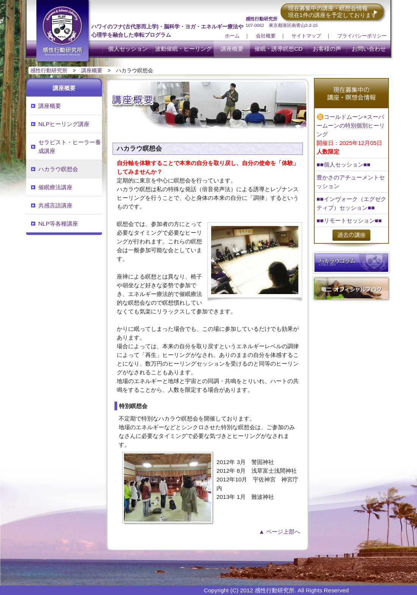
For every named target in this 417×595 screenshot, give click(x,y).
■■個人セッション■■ (343, 164)
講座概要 (232, 48)
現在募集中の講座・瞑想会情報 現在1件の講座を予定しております (332, 11)
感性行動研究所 (48, 70)
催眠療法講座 (55, 187)
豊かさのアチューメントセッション (351, 181)
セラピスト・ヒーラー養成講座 (69, 146)
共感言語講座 (55, 205)
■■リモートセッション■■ (349, 220)
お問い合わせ (369, 48)
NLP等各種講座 (58, 223)
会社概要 (266, 36)
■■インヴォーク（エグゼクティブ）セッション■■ (351, 203)
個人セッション (128, 48)
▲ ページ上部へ (279, 531)
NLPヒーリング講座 (63, 124)
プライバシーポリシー (362, 36)
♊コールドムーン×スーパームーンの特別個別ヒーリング (351, 134)
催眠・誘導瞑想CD (278, 48)
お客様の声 (327, 48)
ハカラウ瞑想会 (58, 169)
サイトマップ (306, 36)
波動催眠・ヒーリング (183, 48)
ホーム (232, 36)
